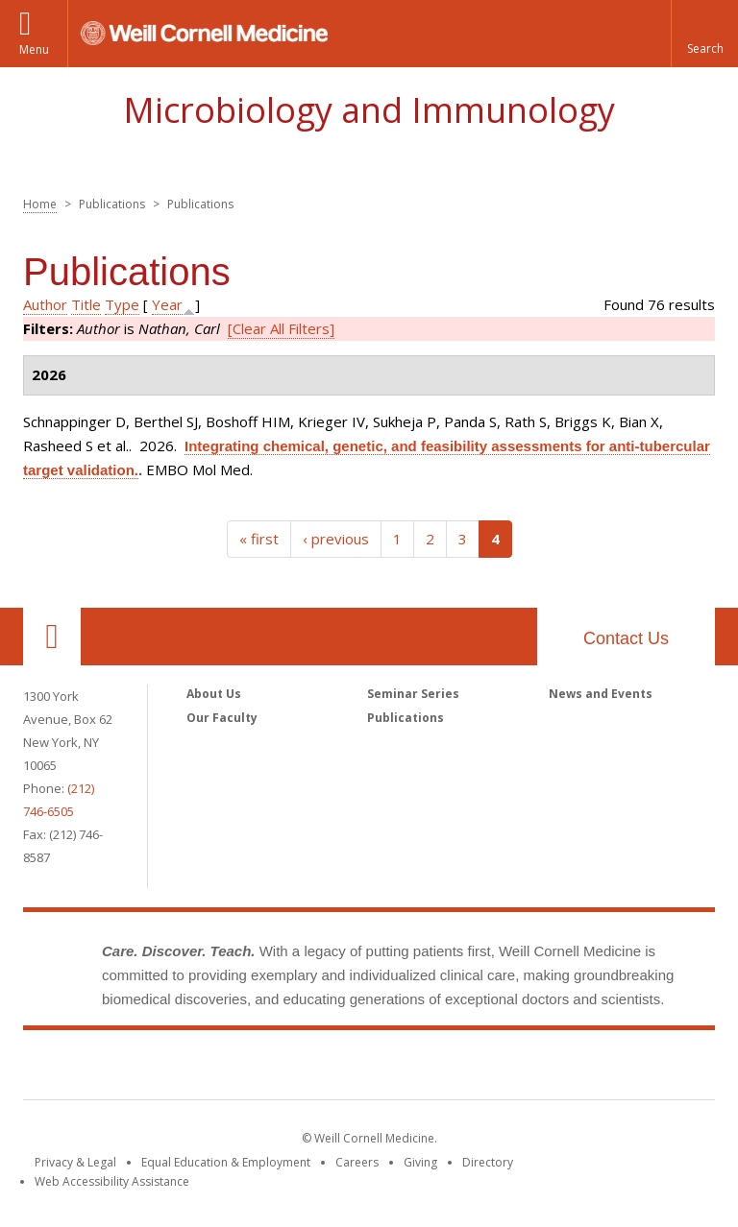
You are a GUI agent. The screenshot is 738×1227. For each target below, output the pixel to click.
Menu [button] (34, 49)
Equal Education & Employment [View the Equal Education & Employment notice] (225, 1162)
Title (86, 304)
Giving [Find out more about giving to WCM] (420, 1162)
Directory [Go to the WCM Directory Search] (487, 1162)
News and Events (600, 694)
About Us (213, 694)
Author (45, 304)
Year (167, 304)
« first (259, 538)
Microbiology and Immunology (369, 109)
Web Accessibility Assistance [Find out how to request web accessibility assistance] (112, 1181)
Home (40, 204)
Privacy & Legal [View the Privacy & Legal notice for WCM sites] (75, 1162)
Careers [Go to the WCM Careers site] (357, 1162)
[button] (704, 33)
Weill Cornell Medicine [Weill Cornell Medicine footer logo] (369, 1068)
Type (122, 304)
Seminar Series (413, 694)
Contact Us (626, 638)
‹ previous (336, 538)
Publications (405, 718)
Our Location (52, 636)
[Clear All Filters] (281, 328)
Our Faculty (222, 718)
